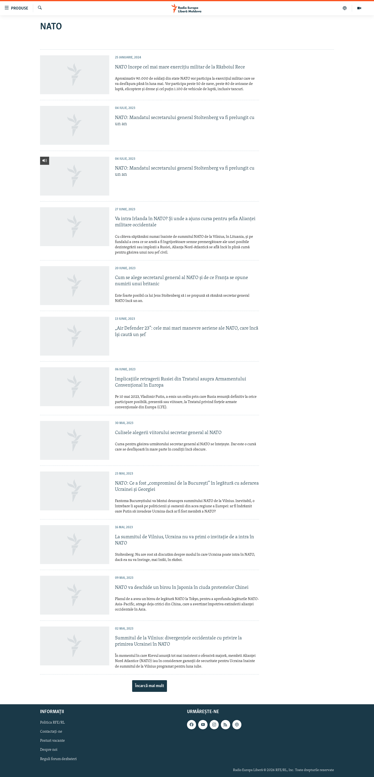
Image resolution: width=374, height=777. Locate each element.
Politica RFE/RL (52, 723)
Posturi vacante (52, 741)
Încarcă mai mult (149, 686)
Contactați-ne (51, 732)
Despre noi (48, 750)
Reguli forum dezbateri (58, 759)
